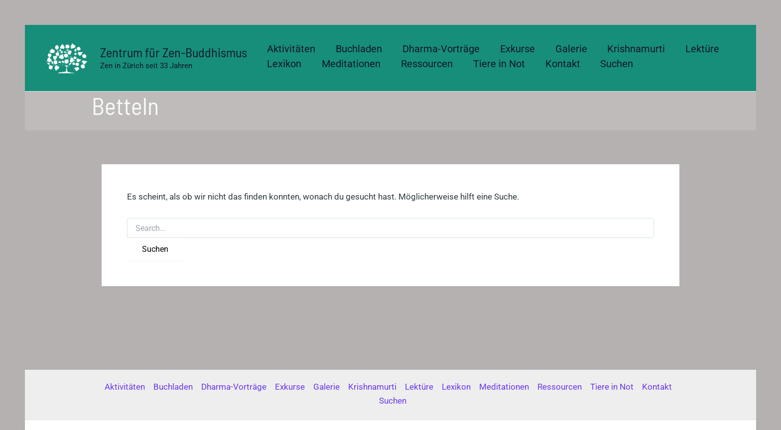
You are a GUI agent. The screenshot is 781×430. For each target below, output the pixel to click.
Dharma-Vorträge (233, 387)
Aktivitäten (125, 387)
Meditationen (504, 387)
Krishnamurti (372, 387)
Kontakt (657, 387)
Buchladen (173, 387)
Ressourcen (559, 387)
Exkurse (290, 387)
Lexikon (456, 387)
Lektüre (419, 387)
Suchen (392, 401)
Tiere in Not (612, 387)
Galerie (326, 387)
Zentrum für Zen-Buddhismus (173, 52)
